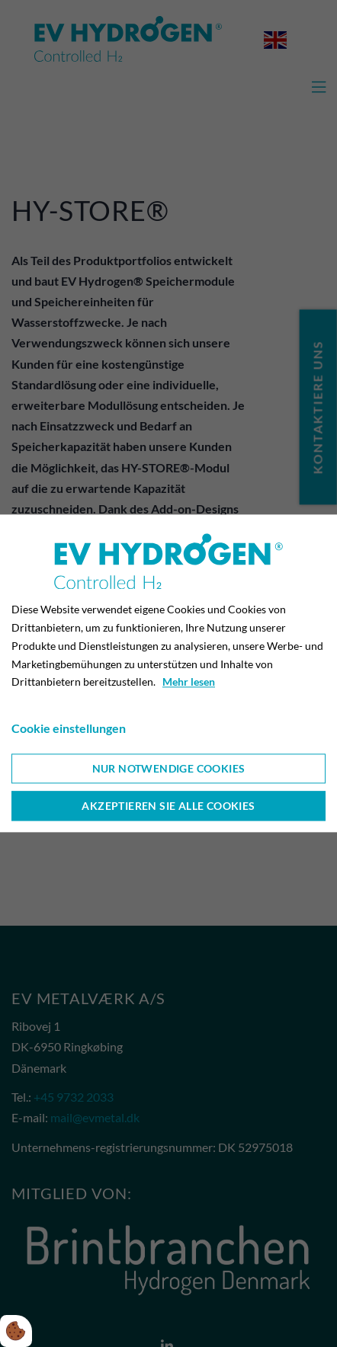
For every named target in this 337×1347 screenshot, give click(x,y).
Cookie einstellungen (68, 728)
